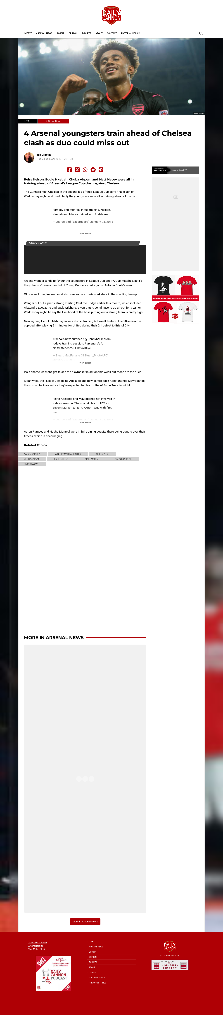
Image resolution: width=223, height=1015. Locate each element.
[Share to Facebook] (69, 169)
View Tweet (85, 233)
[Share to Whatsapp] (85, 169)
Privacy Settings (97, 983)
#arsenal (90, 343)
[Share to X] (77, 169)
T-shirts (86, 33)
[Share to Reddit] (93, 169)
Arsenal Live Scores (37, 942)
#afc (100, 343)
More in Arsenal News (54, 637)
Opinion (73, 33)
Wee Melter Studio (37, 949)
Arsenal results (35, 946)
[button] (201, 33)
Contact (112, 33)
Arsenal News (44, 33)
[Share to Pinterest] (101, 169)
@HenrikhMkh (94, 339)
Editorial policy (130, 33)
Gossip (60, 33)
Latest (28, 33)
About (99, 33)
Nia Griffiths (44, 154)
